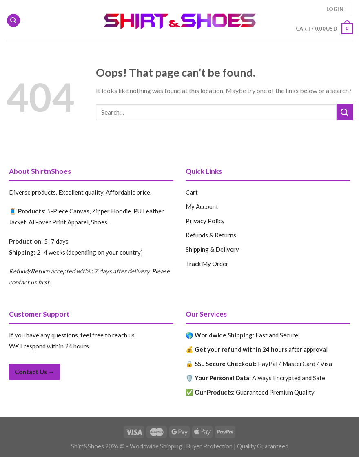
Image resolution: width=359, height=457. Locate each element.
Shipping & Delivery (212, 249)
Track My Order (207, 263)
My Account (202, 206)
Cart (192, 192)
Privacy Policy (205, 220)
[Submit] (345, 112)
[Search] (13, 20)
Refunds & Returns (211, 235)
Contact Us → (34, 371)
